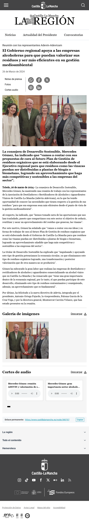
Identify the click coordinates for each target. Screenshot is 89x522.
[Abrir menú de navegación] (6, 5)
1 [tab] (8, 406)
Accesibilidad (59, 507)
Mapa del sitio (43, 507)
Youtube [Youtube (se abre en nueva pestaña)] (33, 480)
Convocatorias (73, 35)
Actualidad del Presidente (40, 35)
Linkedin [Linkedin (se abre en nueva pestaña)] (62, 480)
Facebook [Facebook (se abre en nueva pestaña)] (40, 480)
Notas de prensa (13, 79)
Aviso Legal (29, 507)
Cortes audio (11, 89)
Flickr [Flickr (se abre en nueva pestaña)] (55, 480)
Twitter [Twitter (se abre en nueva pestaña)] (48, 480)
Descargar (76, 313)
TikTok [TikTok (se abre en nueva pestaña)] (26, 480)
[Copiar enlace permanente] (80, 420)
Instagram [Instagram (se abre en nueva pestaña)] (19, 480)
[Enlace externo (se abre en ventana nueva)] (21, 515)
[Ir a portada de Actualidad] (44, 20)
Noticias (10, 35)
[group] (24, 390)
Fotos (8, 84)
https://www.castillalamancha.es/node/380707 (47, 419)
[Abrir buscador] (83, 5)
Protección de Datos (11, 507)
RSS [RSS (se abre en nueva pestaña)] (69, 480)
